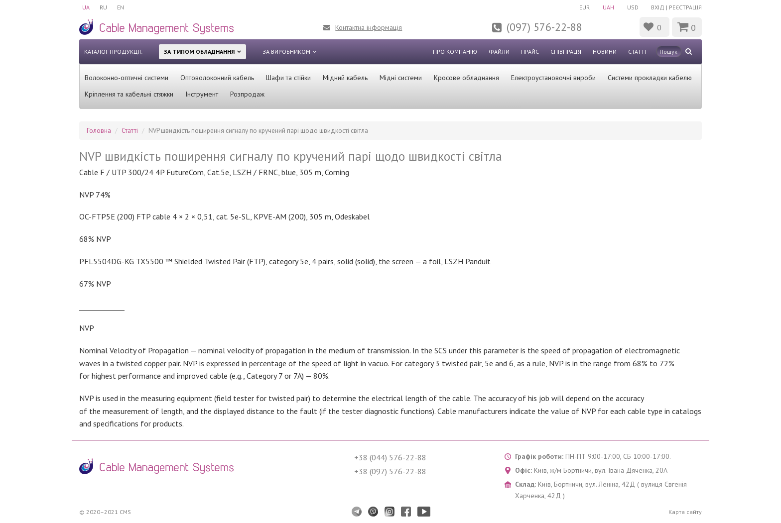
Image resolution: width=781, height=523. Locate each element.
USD (633, 7)
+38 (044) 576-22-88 (390, 457)
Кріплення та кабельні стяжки (129, 94)
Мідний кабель (345, 77)
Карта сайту (685, 512)
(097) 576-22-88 (544, 27)
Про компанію (455, 51)
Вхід (657, 7)
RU (103, 7)
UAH (608, 7)
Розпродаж (247, 94)
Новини (605, 51)
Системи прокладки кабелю (650, 77)
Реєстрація (685, 7)
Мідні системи (401, 77)
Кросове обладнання (466, 77)
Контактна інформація (368, 27)
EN (120, 7)
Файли (499, 51)
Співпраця (565, 51)
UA (86, 7)
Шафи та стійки (288, 77)
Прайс (530, 51)
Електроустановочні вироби (553, 77)
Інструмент (201, 94)
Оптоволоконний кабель (217, 77)
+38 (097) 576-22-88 (390, 471)
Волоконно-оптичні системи (126, 77)
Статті (637, 51)
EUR (584, 7)
